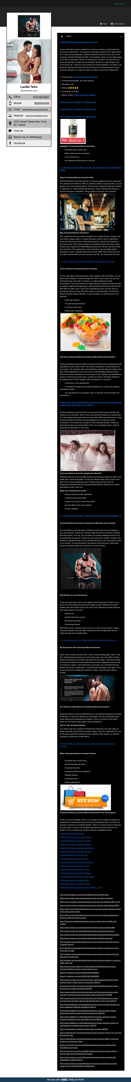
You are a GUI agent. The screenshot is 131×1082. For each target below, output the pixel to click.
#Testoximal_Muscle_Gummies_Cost (74, 859)
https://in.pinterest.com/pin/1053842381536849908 (79, 976)
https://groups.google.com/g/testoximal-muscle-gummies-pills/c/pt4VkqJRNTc (89, 905)
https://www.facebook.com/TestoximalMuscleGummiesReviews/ (84, 895)
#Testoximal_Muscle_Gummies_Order (74, 866)
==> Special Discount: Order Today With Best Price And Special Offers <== (89, 640)
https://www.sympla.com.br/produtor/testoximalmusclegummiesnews (86, 938)
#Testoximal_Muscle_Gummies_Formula (75, 837)
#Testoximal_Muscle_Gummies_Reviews (76, 844)
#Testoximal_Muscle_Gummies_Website (75, 873)
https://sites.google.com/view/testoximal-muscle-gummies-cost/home (86, 898)
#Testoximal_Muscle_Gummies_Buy (74, 855)
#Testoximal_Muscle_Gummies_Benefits (75, 852)
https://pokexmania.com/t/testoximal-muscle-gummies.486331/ (84, 1029)
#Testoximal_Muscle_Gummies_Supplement (77, 848)
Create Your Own (118, 4)
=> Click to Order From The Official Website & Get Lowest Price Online (87, 262)
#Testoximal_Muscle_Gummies (72, 834)
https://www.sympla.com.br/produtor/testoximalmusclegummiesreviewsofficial (89, 935)
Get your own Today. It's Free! (65, 1080)
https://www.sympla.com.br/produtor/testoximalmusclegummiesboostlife (87, 928)
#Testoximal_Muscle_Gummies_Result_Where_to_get (81, 888)
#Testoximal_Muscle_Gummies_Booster (75, 841)
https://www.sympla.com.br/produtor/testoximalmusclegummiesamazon (87, 931)
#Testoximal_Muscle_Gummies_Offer (74, 880)
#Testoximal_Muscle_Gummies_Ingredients (77, 862)
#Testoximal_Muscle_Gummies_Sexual (75, 884)
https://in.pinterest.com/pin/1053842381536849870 (79, 973)
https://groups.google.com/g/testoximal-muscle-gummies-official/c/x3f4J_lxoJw (90, 902)
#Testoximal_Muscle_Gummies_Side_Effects (77, 877)
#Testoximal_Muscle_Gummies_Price (74, 870)
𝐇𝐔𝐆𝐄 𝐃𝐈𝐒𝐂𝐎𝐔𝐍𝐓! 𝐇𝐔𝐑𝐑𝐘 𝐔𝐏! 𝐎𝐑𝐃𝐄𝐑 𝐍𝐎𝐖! (78, 102)
